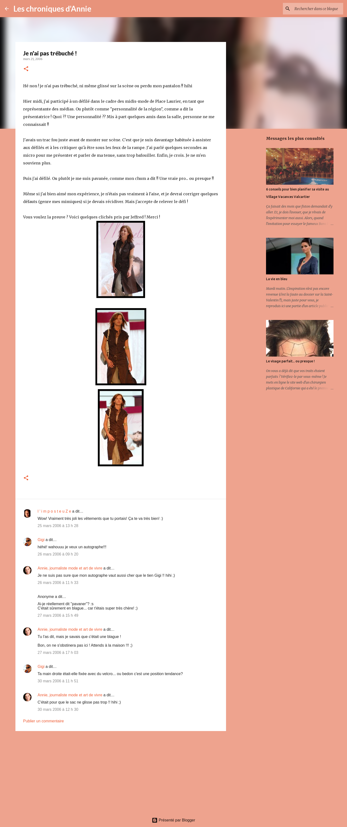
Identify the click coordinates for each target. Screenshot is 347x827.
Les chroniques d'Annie (52, 8)
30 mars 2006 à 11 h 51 (58, 681)
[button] (26, 69)
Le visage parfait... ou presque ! (290, 361)
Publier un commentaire (43, 721)
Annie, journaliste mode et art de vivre (70, 568)
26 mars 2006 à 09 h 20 (58, 554)
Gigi (41, 540)
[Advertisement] (120, 772)
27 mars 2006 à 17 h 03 (58, 653)
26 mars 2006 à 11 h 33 (58, 583)
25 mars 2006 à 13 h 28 (58, 526)
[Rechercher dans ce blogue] (318, 8)
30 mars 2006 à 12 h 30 (58, 709)
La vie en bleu (276, 279)
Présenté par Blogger (173, 820)
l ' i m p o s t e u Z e (54, 511)
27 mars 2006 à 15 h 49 (58, 615)
